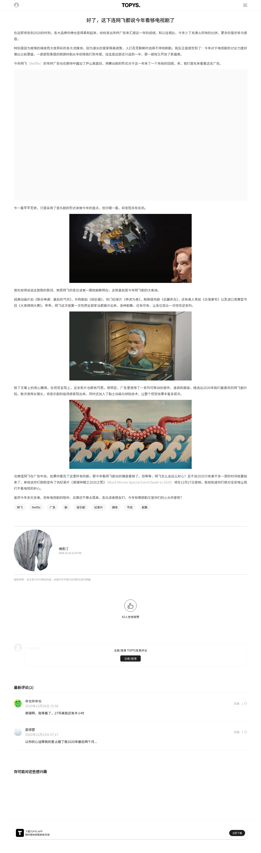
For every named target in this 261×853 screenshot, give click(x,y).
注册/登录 (130, 658)
